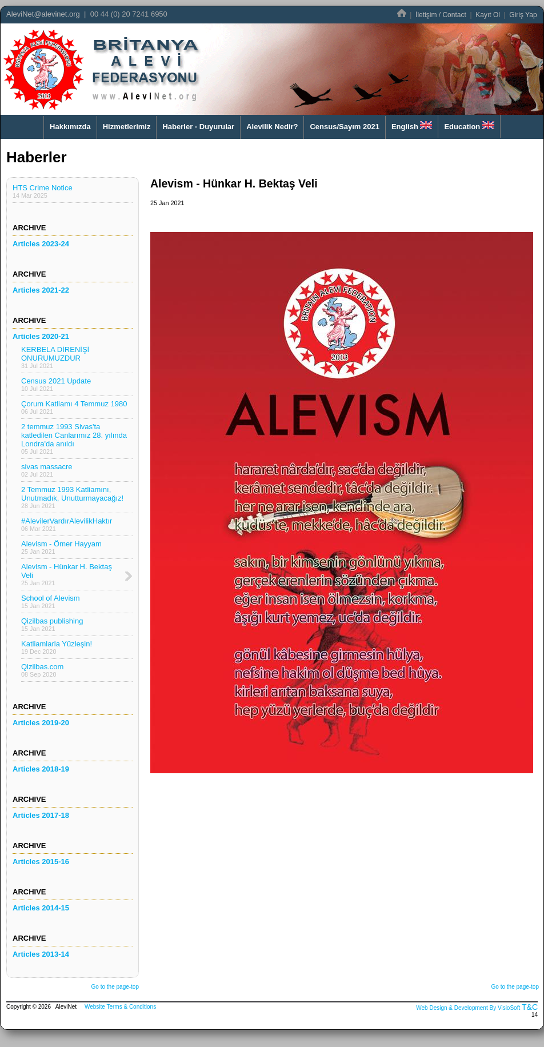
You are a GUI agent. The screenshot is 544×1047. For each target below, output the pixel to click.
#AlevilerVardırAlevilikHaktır (66, 524)
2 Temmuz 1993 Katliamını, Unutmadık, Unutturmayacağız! (72, 497)
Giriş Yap (523, 15)
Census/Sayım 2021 (344, 126)
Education (469, 126)
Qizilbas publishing (52, 624)
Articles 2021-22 (41, 290)
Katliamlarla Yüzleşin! (56, 647)
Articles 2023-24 (41, 243)
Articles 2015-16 (41, 861)
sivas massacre (47, 470)
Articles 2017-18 (41, 815)
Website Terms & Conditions (120, 1007)
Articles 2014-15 (41, 908)
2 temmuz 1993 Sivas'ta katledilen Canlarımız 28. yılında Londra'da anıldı (74, 438)
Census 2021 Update (56, 384)
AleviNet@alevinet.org (43, 14)
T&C (530, 1007)
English (412, 126)
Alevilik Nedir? (272, 126)
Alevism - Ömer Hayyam (61, 547)
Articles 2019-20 (41, 722)
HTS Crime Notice (43, 191)
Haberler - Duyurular (198, 126)
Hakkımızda (70, 126)
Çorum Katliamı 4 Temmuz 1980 (74, 407)
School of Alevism (50, 601)
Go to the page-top (115, 987)
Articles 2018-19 (41, 769)
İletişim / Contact (440, 15)
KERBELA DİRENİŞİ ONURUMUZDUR (55, 357)
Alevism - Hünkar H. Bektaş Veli (66, 574)
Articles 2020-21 (41, 336)
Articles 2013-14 (41, 954)
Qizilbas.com (42, 670)
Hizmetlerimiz (127, 126)
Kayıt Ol (487, 15)
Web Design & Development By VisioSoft (468, 1008)
